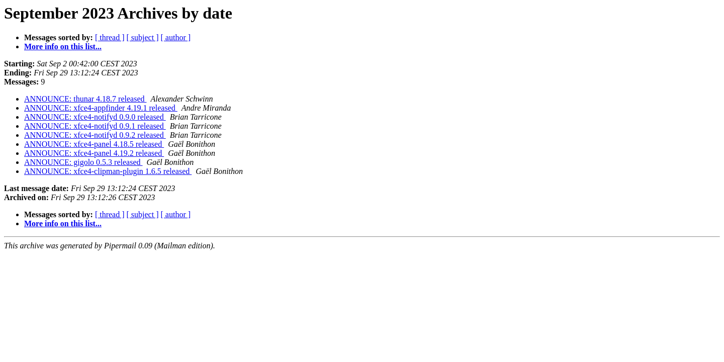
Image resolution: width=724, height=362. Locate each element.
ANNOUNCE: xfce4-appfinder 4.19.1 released (100, 108)
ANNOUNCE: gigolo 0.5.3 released (83, 162)
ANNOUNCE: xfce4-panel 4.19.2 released (94, 153)
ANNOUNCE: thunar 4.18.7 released (85, 99)
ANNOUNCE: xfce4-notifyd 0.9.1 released (95, 126)
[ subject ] (143, 37)
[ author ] (176, 37)
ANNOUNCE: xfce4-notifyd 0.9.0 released (95, 117)
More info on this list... (63, 46)
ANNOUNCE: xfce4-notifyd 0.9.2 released (95, 135)
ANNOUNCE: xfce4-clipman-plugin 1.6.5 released (108, 171)
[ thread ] (110, 37)
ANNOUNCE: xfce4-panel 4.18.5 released (94, 144)
